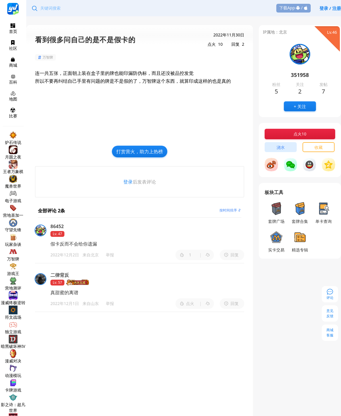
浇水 (281, 147)
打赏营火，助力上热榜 (139, 151)
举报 (110, 255)
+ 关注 (300, 106)
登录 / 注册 (330, 8)
